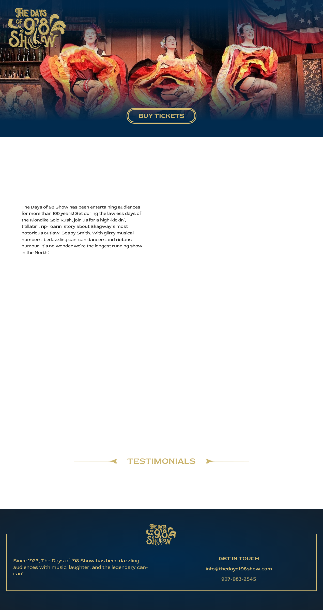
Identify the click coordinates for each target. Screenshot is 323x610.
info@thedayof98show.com (239, 569)
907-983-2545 (238, 579)
